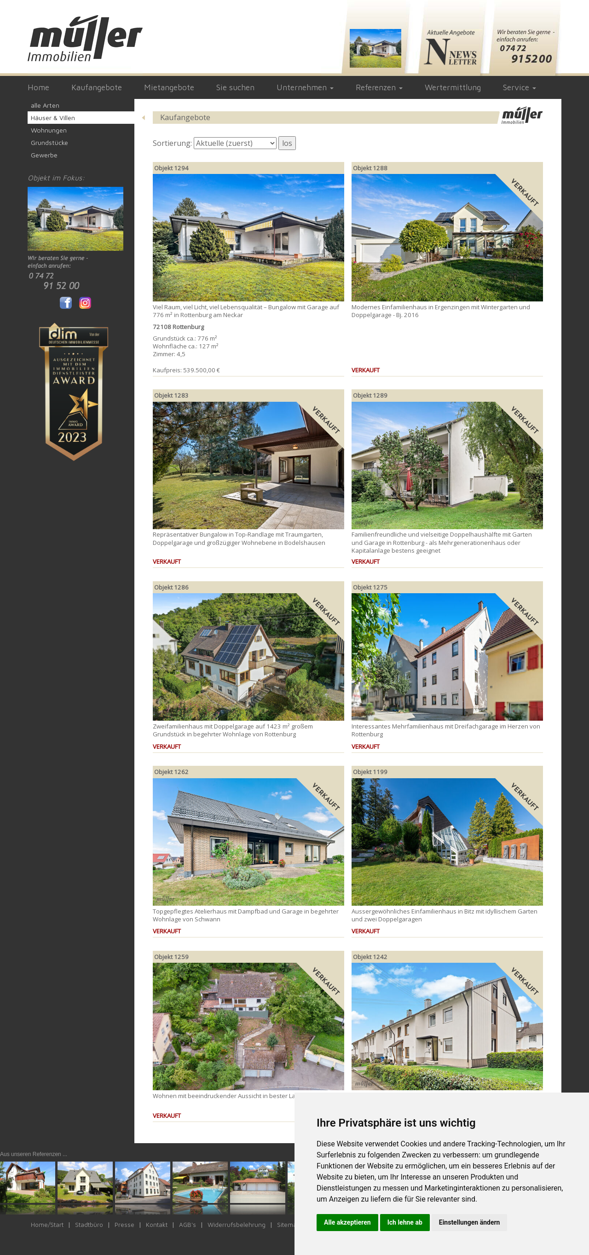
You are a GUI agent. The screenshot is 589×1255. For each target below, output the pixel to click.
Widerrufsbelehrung (237, 1224)
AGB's (187, 1224)
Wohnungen (49, 130)
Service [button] (519, 87)
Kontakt (156, 1224)
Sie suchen (235, 87)
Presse (124, 1224)
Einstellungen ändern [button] (469, 1222)
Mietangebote (169, 87)
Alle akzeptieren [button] (347, 1222)
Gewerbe (44, 155)
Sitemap (288, 1224)
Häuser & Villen (53, 117)
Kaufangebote (96, 87)
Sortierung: (172, 143)
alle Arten (45, 105)
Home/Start (47, 1224)
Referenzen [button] (379, 87)
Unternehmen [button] (305, 87)
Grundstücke (49, 142)
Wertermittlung (453, 87)
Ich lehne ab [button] (404, 1222)
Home (38, 87)
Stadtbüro (89, 1224)
